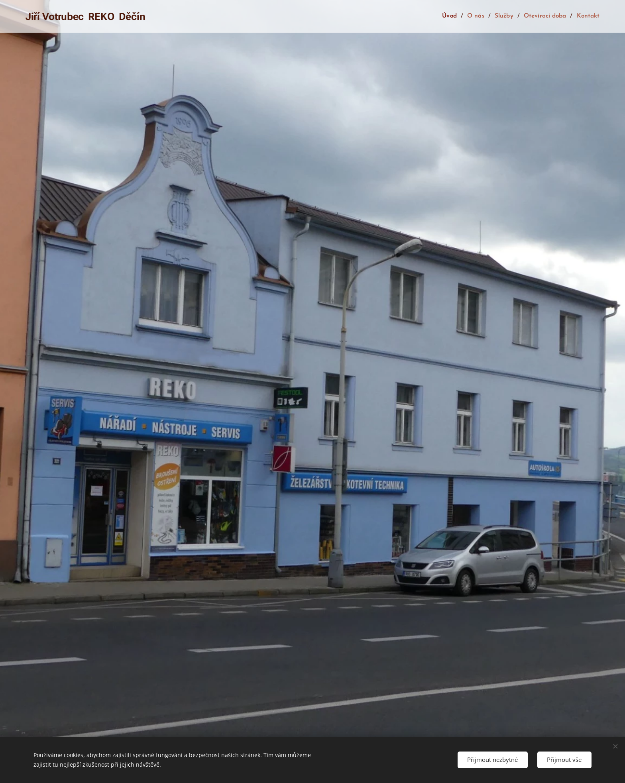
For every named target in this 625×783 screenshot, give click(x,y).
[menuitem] (453, 16)
